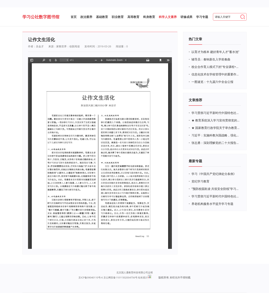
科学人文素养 (168, 17)
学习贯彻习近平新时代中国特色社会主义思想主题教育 (215, 196)
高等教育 (133, 17)
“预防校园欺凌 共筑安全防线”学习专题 (215, 189)
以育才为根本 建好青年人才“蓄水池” (215, 52)
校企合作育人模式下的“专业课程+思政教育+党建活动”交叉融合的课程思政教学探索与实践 (215, 67)
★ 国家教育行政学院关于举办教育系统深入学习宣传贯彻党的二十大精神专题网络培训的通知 (215, 128)
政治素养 (86, 17)
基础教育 (102, 17)
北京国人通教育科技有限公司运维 (134, 272)
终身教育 (149, 17)
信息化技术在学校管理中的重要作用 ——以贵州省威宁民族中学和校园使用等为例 (215, 74)
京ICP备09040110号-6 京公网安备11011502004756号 (107, 277)
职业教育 (118, 17)
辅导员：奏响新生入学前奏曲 (210, 59)
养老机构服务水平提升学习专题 (212, 204)
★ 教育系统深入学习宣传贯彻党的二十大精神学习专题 (215, 120)
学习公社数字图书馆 (40, 16)
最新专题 (195, 161)
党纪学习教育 (200, 181)
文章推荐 (195, 100)
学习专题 (202, 17)
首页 (74, 17)
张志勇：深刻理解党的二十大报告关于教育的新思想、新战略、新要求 (215, 143)
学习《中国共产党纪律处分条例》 (213, 174)
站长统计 (143, 277)
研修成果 (186, 17)
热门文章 (195, 39)
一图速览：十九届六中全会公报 (212, 82)
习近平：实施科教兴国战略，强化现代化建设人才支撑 (215, 135)
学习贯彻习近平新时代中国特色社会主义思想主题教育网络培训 (215, 113)
